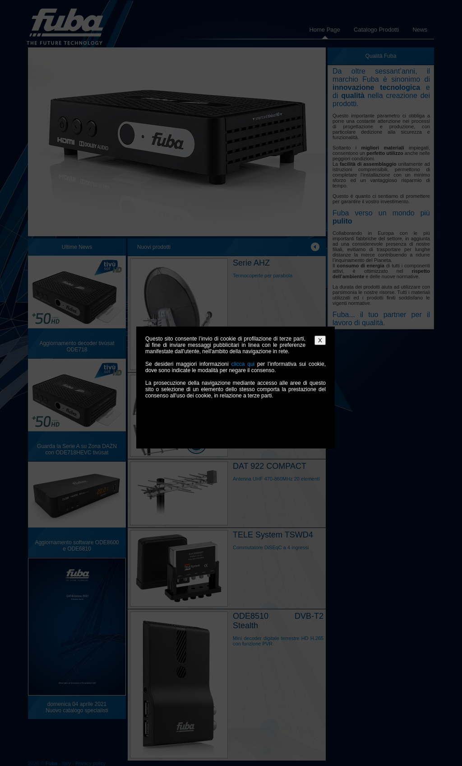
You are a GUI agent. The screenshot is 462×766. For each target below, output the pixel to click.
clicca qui (242, 364)
